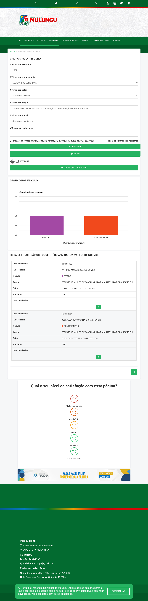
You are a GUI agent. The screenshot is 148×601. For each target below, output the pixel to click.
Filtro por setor (18, 90)
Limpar (75, 154)
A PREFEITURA (29, 40)
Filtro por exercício (20, 64)
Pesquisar (75, 146)
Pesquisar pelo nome (22, 128)
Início (12, 51)
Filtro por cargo (19, 102)
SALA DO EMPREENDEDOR (100, 40)
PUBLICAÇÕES (116, 40)
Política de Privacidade (76, 590)
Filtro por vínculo (19, 115)
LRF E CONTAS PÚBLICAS (70, 40)
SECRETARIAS (54, 40)
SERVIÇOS (85, 40)
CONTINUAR (118, 591)
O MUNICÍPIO (41, 40)
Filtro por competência (22, 77)
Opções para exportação (74, 167)
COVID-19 (24, 161)
